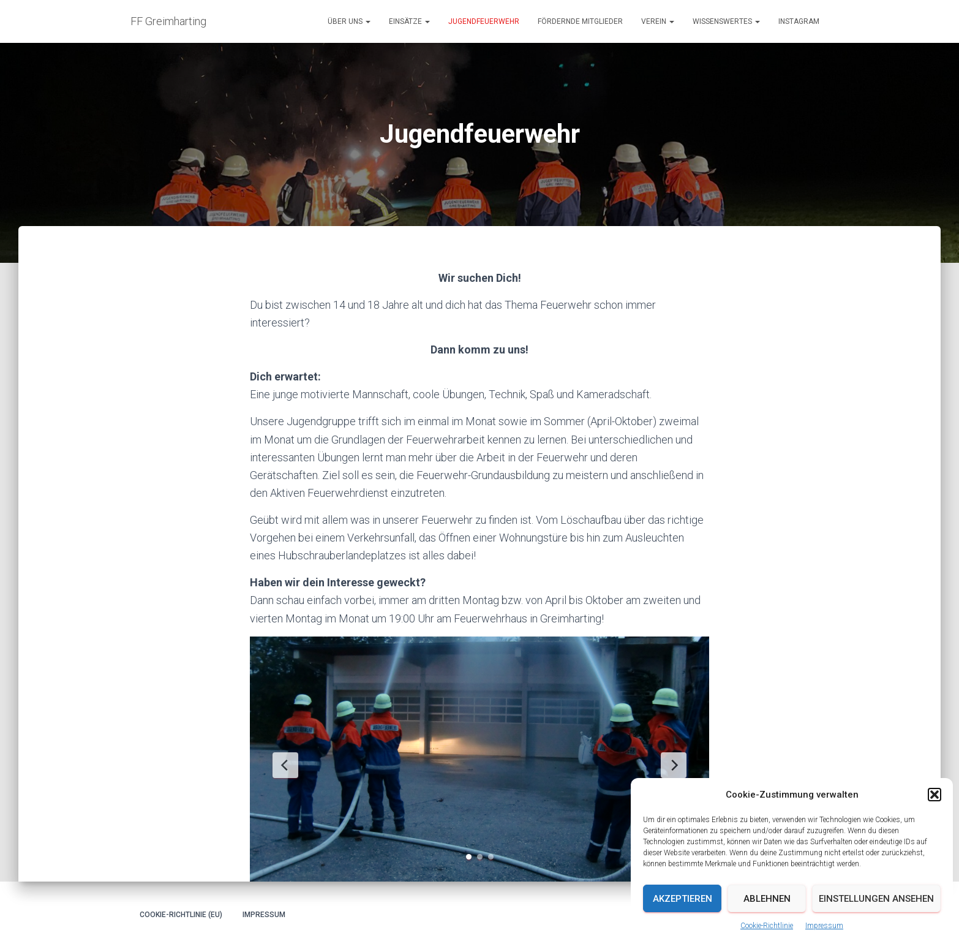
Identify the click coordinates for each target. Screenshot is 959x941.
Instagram (798, 21)
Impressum (264, 914)
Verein (657, 21)
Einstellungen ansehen (876, 925)
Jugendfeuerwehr (483, 21)
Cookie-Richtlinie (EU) (181, 914)
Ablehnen (767, 925)
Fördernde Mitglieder (580, 21)
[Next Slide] (673, 765)
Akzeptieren (682, 925)
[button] (934, 822)
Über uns (349, 21)
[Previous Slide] (285, 765)
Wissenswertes (726, 21)
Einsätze (409, 21)
